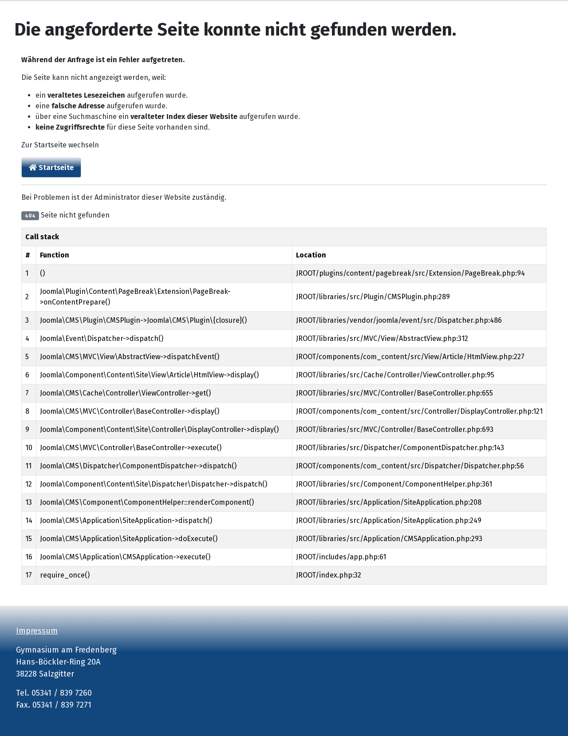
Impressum (37, 631)
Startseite (51, 167)
